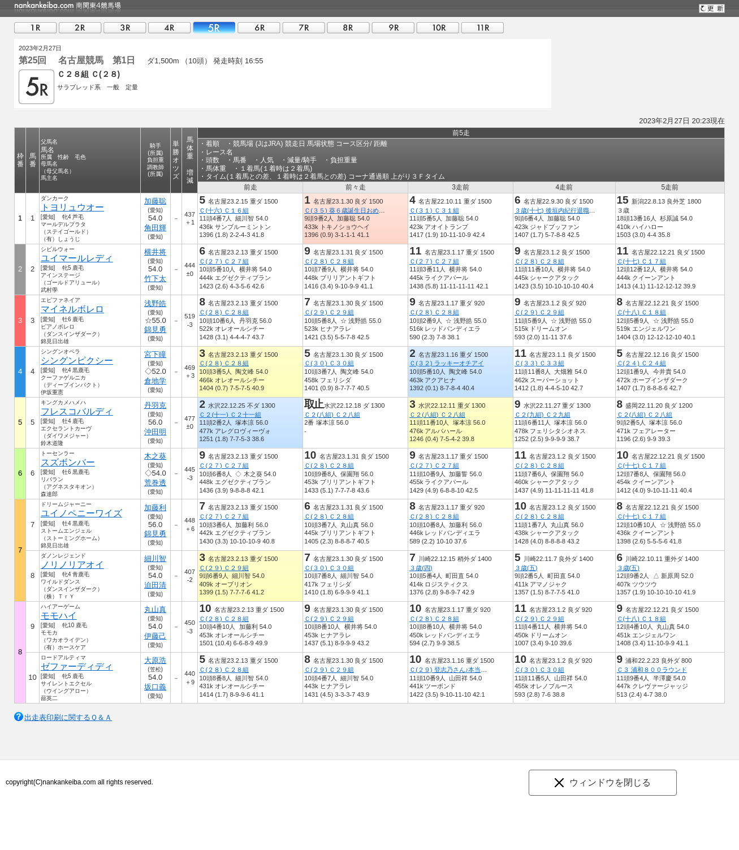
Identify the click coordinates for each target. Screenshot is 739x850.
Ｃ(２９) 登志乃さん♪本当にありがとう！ (466, 669)
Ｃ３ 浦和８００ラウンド (652, 669)
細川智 (155, 558)
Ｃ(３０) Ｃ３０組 (329, 363)
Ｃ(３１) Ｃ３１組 (434, 210)
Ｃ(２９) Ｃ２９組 (329, 312)
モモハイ (59, 615)
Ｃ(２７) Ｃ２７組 (224, 261)
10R (437, 27)
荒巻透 (155, 482)
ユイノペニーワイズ (81, 513)
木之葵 (155, 456)
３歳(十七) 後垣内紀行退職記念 (558, 210)
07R (303, 27)
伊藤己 (155, 636)
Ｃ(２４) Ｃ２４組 (642, 363)
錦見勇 (155, 329)
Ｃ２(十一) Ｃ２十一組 (230, 414)
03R (124, 27)
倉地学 (155, 381)
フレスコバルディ (77, 411)
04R (169, 27)
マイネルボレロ (72, 309)
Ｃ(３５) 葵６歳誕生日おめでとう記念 (357, 210)
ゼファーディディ (77, 666)
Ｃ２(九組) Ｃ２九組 (543, 414)
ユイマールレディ (77, 258)
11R (482, 27)
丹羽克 (155, 405)
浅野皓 (155, 303)
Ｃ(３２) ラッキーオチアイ (446, 363)
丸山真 (155, 609)
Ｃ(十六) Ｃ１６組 (224, 210)
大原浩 (155, 660)
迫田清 (155, 585)
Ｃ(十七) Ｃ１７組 (642, 261)
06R (258, 27)
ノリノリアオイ (72, 564)
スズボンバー (68, 462)
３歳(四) (420, 567)
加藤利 (155, 507)
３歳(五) (526, 567)
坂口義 (155, 687)
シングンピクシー (77, 360)
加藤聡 (155, 201)
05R (214, 27)
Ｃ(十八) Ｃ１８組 (642, 312)
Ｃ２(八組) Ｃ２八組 (332, 414)
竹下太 (155, 278)
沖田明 (155, 432)
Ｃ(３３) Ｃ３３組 (539, 363)
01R (35, 27)
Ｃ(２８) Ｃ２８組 (329, 261)
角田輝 (155, 227)
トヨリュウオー (72, 207)
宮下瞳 (155, 354)
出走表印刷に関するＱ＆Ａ (68, 717)
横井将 (155, 252)
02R (80, 27)
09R (392, 27)
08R (348, 27)
